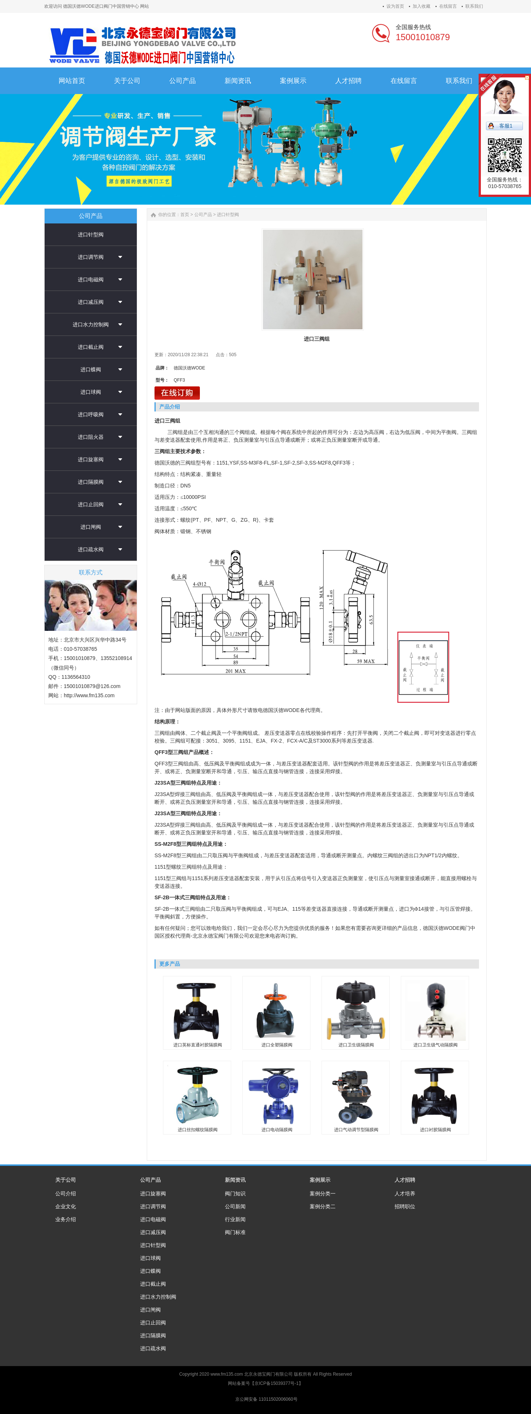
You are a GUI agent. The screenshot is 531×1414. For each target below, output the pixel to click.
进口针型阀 (91, 234)
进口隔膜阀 (91, 482)
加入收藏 (421, 6)
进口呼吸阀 (91, 414)
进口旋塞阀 (91, 459)
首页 (184, 214)
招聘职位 (405, 1206)
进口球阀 (90, 392)
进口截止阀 (91, 347)
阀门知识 (235, 1193)
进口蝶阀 (90, 369)
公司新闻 (235, 1206)
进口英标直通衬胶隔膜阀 (197, 1045)
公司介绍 (65, 1193)
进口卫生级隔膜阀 (356, 1045)
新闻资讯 (235, 1180)
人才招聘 (405, 1180)
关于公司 (65, 1180)
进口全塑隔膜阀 (276, 1045)
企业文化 (65, 1206)
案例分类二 (323, 1206)
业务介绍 (65, 1219)
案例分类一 (323, 1193)
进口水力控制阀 (91, 324)
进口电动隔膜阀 (276, 1129)
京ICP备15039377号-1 (276, 1383)
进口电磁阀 (91, 279)
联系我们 (474, 6)
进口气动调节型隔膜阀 (356, 1129)
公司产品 (203, 214)
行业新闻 (235, 1219)
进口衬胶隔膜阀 (435, 1129)
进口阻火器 (91, 437)
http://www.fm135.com (89, 695)
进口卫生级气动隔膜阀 (435, 1045)
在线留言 (448, 6)
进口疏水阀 (91, 549)
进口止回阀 (91, 504)
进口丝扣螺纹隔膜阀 (198, 1129)
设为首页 (395, 6)
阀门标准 (235, 1232)
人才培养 (405, 1193)
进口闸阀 (90, 527)
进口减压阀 (91, 302)
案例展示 (320, 1180)
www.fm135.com (227, 1374)
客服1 (506, 126)
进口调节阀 (91, 257)
